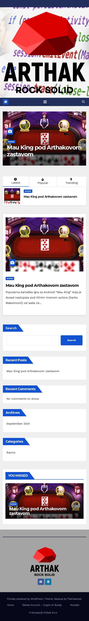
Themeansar (74, 599)
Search (11, 328)
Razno (11, 142)
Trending (71, 181)
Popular (43, 181)
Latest (15, 181)
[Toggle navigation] (45, 102)
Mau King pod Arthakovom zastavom (44, 151)
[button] (83, 102)
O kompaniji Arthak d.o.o (43, 612)
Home (10, 605)
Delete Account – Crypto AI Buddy (42, 605)
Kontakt (74, 605)
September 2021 (18, 423)
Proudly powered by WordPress (25, 599)
